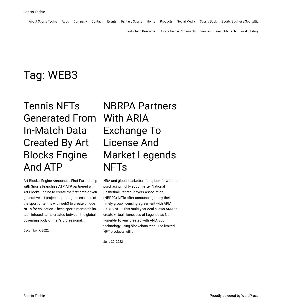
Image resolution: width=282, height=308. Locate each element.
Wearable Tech (225, 31)
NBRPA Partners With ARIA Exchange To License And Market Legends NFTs (140, 136)
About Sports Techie (43, 21)
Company (80, 21)
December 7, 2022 (36, 230)
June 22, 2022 (113, 241)
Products (166, 21)
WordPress (249, 295)
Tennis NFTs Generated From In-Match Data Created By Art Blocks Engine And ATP (60, 136)
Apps (65, 21)
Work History (249, 31)
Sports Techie (34, 12)
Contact (97, 21)
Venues (205, 31)
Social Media (186, 21)
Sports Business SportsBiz (240, 21)
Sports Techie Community (178, 31)
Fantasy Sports (131, 21)
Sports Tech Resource (140, 31)
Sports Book (208, 21)
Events (112, 21)
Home (151, 21)
